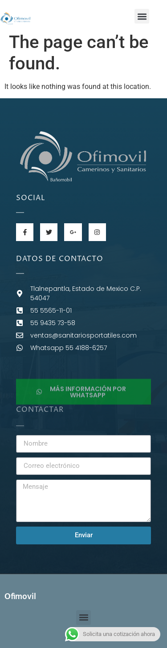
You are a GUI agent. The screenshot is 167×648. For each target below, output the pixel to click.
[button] (141, 16)
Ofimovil (20, 597)
